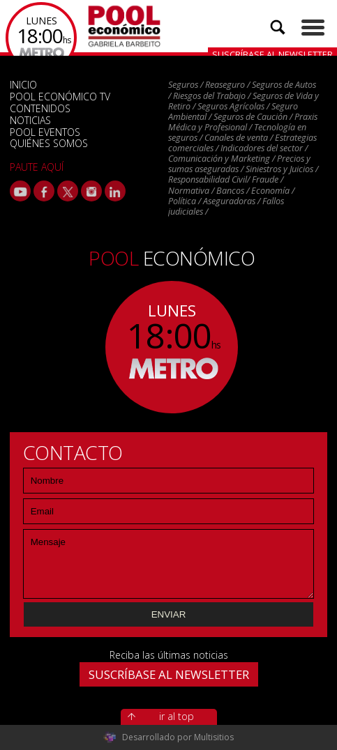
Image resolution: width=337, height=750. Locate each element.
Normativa (188, 191)
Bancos (230, 191)
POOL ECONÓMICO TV (60, 96)
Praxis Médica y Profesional (242, 122)
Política (182, 201)
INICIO (23, 84)
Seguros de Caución (250, 117)
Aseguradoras (229, 201)
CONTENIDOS (40, 108)
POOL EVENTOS (45, 132)
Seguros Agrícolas (230, 106)
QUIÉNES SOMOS (49, 143)
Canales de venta (236, 138)
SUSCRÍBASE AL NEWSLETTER (169, 674)
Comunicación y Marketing (219, 158)
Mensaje (169, 564)
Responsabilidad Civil (207, 179)
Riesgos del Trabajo (209, 96)
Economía (270, 191)
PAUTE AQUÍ (36, 167)
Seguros (183, 85)
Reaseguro (225, 85)
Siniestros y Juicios (279, 169)
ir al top (176, 716)
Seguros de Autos (284, 85)
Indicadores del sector (261, 148)
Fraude (265, 179)
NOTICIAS (30, 120)
